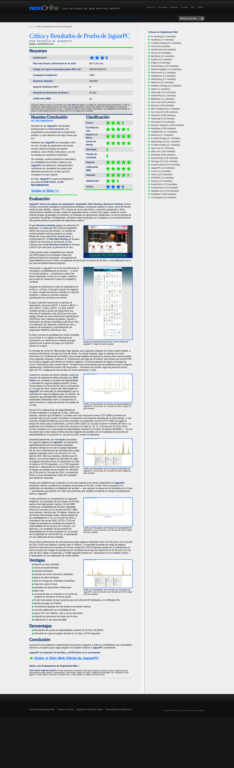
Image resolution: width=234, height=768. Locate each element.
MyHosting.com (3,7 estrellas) (165, 141)
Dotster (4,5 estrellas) (161, 59)
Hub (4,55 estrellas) (160, 46)
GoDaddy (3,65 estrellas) (163, 155)
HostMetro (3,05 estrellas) (163, 194)
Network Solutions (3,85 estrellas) (167, 125)
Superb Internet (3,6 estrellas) (165, 164)
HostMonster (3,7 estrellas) (164, 132)
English (200, 7)
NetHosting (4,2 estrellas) (163, 79)
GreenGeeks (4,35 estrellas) (165, 66)
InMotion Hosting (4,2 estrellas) (166, 86)
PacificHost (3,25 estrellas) (164, 184)
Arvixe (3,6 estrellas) (161, 171)
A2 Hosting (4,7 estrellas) (163, 36)
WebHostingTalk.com (58, 129)
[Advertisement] (109, 742)
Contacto (184, 7)
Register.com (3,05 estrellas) (165, 191)
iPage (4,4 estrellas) (161, 63)
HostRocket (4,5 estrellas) (163, 49)
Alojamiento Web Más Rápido (96, 18)
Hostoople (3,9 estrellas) (163, 118)
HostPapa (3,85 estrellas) (163, 128)
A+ (90, 98)
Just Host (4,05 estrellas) (163, 102)
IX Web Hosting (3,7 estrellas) (165, 145)
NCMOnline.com (175, 710)
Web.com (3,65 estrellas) (163, 151)
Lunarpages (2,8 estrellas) (163, 197)
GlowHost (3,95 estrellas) (163, 115)
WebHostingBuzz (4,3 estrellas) (166, 69)
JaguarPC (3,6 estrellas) (163, 168)
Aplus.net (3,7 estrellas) (162, 148)
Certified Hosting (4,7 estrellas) (166, 43)
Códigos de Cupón (70, 18)
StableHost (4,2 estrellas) (163, 76)
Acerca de (151, 7)
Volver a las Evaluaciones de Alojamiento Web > (54, 666)
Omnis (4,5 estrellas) (161, 53)
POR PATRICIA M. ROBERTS (50, 41)
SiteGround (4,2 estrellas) (163, 72)
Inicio (31, 26)
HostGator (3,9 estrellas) (163, 122)
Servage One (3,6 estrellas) (164, 161)
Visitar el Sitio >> (45, 191)
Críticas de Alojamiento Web (44, 18)
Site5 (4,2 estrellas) (160, 89)
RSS (192, 7)
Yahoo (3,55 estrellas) (161, 174)
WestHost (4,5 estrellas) (162, 56)
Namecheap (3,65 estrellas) (164, 158)
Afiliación (174, 7)
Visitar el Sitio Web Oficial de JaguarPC (66, 658)
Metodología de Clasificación (126, 18)
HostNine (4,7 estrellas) (162, 40)
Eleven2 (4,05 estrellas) (162, 105)
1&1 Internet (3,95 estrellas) (164, 112)
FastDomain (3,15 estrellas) (164, 187)
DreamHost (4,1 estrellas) (163, 95)
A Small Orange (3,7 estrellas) (165, 138)
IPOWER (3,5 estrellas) (162, 178)
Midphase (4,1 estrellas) (162, 99)
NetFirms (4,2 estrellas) (162, 82)
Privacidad (162, 7)
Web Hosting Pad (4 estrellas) (165, 109)
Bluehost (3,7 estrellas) (162, 135)
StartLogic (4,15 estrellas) (163, 92)
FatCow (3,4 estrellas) (161, 181)
